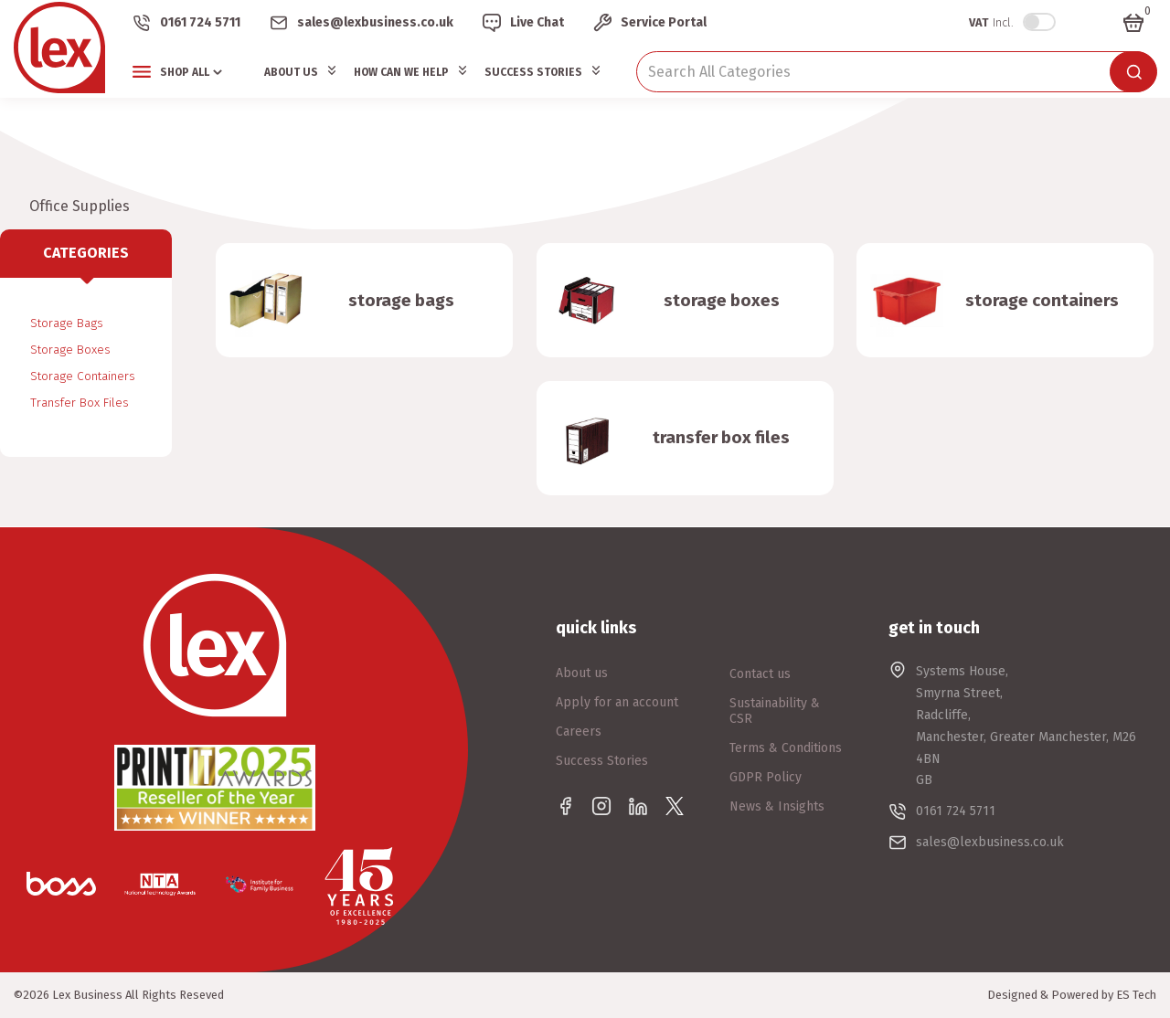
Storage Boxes (70, 349)
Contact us (760, 674)
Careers (578, 731)
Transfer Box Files (79, 402)
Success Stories (533, 72)
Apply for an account (617, 702)
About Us (291, 72)
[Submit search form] (1133, 71)
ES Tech (1136, 995)
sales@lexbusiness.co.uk (375, 22)
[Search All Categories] (896, 71)
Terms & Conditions (785, 748)
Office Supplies (79, 206)
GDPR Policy (765, 777)
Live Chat (537, 22)
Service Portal (664, 22)
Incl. (991, 22)
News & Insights (776, 806)
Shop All (184, 72)
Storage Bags (66, 323)
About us (582, 673)
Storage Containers (82, 376)
